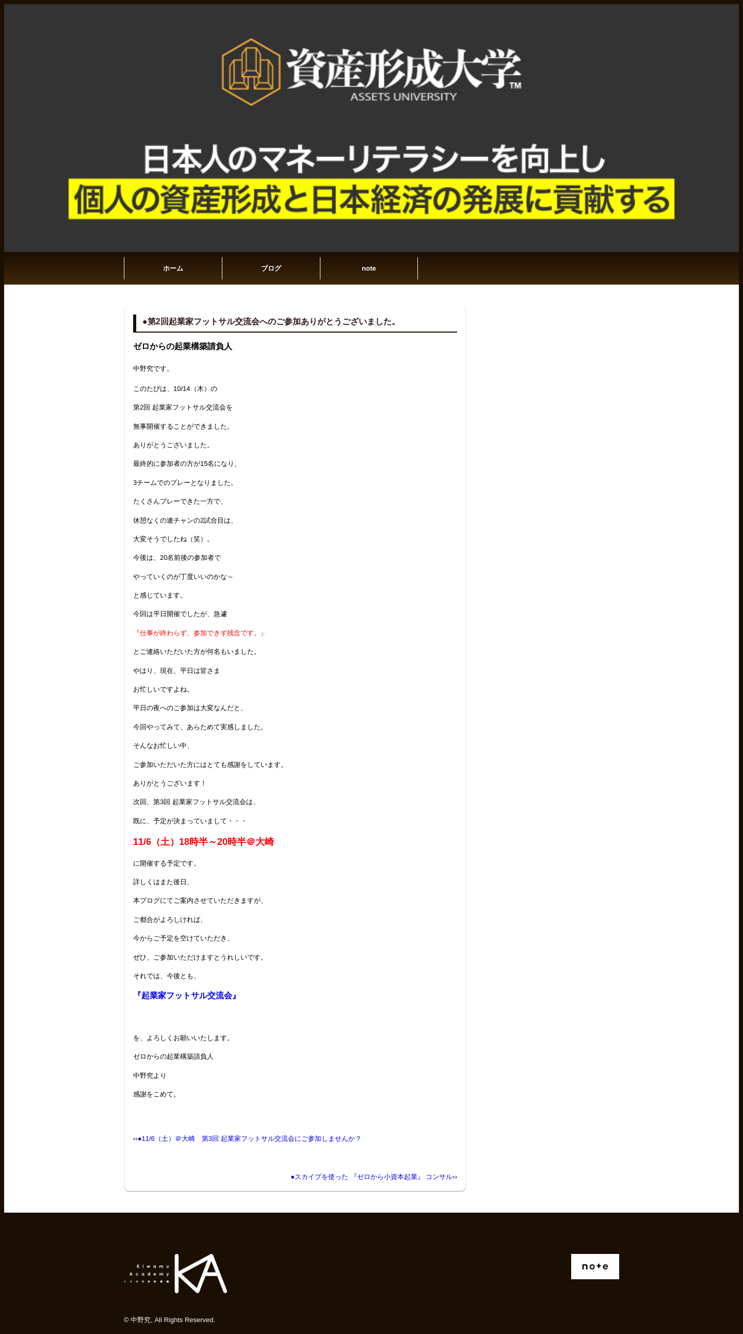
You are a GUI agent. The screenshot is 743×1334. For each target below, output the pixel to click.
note (369, 268)
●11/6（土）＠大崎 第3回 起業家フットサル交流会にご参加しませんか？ (250, 1138)
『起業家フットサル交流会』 (186, 995)
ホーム (173, 268)
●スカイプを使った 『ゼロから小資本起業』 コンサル (371, 1177)
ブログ (271, 268)
